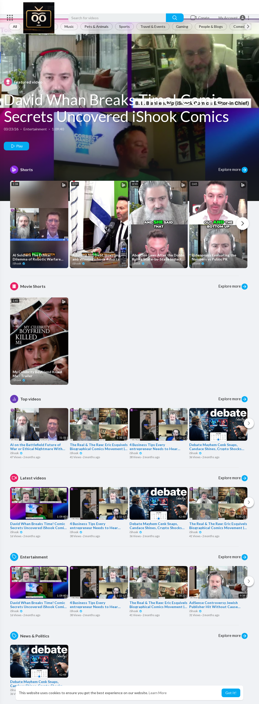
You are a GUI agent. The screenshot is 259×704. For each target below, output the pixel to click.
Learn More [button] (158, 693)
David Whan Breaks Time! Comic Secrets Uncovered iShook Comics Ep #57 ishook (116, 116)
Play (16, 146)
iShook (19, 263)
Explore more (233, 170)
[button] (234, 18)
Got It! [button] (230, 693)
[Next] (242, 223)
